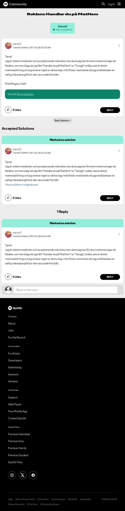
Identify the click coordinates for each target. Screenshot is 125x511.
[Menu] (119, 4)
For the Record (16, 337)
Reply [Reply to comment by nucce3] (110, 110)
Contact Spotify (17, 418)
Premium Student (18, 455)
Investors (13, 374)
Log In (111, 4)
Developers (15, 360)
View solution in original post (21, 184)
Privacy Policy (42, 499)
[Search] (103, 4)
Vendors (13, 381)
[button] (119, 45)
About (11, 323)
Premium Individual (19, 434)
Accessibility (85, 499)
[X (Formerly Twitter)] (23, 475)
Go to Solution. (25, 94)
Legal (10, 499)
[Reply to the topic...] (65, 289)
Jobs (11, 330)
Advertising (14, 367)
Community (15, 4)
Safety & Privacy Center (25, 499)
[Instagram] (12, 475)
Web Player (14, 404)
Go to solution (64, 29)
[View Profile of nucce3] (17, 44)
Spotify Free (15, 462)
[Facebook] (33, 475)
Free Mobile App (17, 411)
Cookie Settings (58, 499)
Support (13, 397)
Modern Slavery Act (16, 504)
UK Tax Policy (32, 504)
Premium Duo (16, 441)
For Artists (14, 353)
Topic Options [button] (61, 120)
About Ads (72, 499)
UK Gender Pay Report (49, 504)
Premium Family (17, 448)
